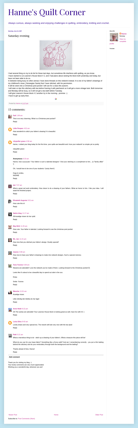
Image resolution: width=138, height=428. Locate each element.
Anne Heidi (17, 309)
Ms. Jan (16, 239)
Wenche (16, 291)
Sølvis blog (17, 213)
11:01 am (23, 291)
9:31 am (31, 200)
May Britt (16, 226)
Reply (15, 121)
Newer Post (13, 415)
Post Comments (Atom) (26, 418)
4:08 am (22, 252)
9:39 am (26, 265)
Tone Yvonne (18, 265)
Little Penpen (18, 128)
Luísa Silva (17, 321)
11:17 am (25, 213)
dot (14, 185)
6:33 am (26, 159)
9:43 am (25, 321)
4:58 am (29, 141)
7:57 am (19, 185)
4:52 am (27, 128)
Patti (15, 334)
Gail (14, 115)
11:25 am (23, 226)
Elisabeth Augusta (20, 200)
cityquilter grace (19, 141)
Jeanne (16, 252)
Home (56, 415)
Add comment (14, 357)
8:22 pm (25, 309)
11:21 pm (23, 239)
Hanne (124, 34)
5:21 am (20, 334)
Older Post (99, 415)
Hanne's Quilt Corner (46, 11)
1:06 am (20, 115)
